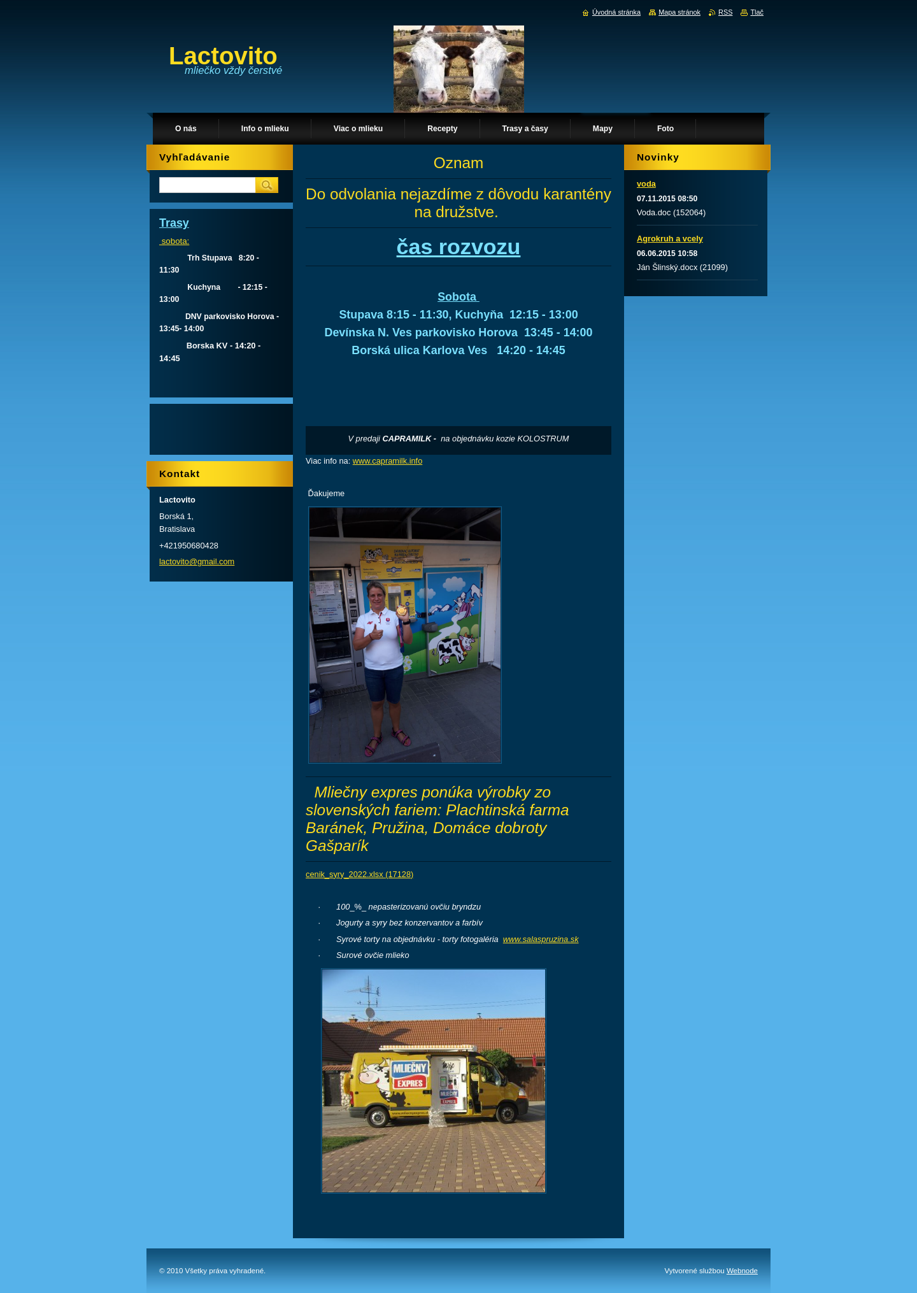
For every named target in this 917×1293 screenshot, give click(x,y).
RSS (725, 12)
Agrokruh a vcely (670, 238)
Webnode (742, 1271)
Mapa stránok (679, 12)
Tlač (757, 12)
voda (646, 184)
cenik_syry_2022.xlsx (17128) (359, 874)
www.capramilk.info (388, 461)
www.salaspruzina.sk (541, 939)
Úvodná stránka (616, 12)
